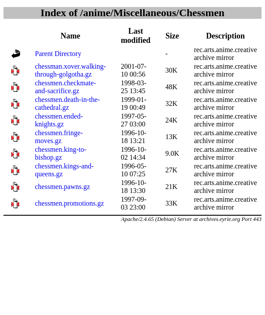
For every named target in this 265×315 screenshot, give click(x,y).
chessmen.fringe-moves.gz (59, 136)
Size (172, 36)
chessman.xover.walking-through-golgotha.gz (70, 70)
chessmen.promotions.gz (69, 203)
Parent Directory (58, 53)
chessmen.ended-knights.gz (59, 120)
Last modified (136, 36)
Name (70, 36)
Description (225, 36)
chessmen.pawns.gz (62, 186)
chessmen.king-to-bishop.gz (60, 153)
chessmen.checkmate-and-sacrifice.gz (65, 86)
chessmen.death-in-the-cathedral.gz (67, 103)
